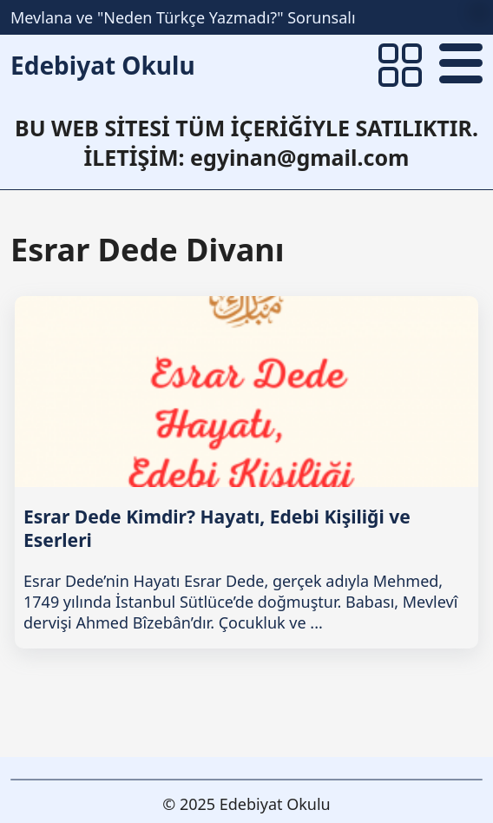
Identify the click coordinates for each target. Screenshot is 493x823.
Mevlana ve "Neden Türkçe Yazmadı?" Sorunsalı (183, 17)
